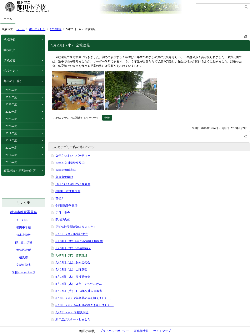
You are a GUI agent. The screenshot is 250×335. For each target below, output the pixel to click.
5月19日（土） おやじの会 (72, 262)
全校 (107, 117)
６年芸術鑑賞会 (65, 170)
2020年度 (11, 126)
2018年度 (55, 29)
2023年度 (11, 104)
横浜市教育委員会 (23, 212)
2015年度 (11, 162)
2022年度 (11, 111)
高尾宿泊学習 (64, 177)
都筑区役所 (23, 250)
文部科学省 (23, 265)
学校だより (11, 70)
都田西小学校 (23, 242)
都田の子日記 (37, 29)
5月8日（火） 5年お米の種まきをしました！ (84, 305)
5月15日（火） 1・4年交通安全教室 (78, 291)
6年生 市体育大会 (67, 191)
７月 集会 (62, 212)
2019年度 (11, 133)
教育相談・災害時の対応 (20, 170)
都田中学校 (23, 227)
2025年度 (11, 90)
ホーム (8, 18)
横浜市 (23, 257)
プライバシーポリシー (114, 331)
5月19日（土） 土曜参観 (71, 269)
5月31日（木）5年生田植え (73, 248)
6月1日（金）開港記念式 (71, 234)
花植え (59, 198)
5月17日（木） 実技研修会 (72, 276)
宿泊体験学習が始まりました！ (75, 226)
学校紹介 (9, 50)
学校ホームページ (23, 272)
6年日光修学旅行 (66, 205)
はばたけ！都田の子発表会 (72, 184)
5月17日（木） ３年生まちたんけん (78, 283)
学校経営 (9, 60)
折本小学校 (23, 235)
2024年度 (11, 97)
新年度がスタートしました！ (74, 319)
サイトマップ (162, 331)
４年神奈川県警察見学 (70, 162)
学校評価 (9, 39)
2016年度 (11, 155)
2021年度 (11, 119)
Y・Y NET (23, 220)
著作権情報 (141, 331)
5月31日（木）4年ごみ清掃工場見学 (79, 241)
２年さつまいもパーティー (72, 155)
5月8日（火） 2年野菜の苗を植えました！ (83, 298)
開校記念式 (62, 219)
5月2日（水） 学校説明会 (72, 312)
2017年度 (11, 147)
